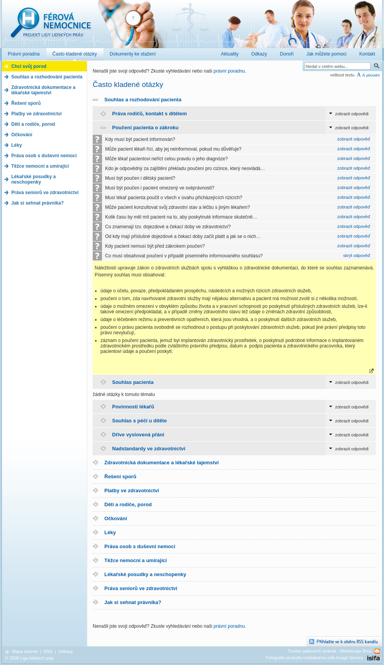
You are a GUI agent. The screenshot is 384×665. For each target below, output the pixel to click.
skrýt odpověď (356, 255)
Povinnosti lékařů (133, 407)
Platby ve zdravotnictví (131, 490)
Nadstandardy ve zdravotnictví (148, 448)
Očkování (115, 518)
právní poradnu (229, 71)
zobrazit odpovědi (351, 113)
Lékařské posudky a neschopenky (145, 574)
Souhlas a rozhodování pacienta (143, 99)
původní (373, 75)
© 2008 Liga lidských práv (29, 658)
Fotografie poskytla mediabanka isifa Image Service (314, 657)
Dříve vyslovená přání (138, 435)
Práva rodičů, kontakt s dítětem (149, 113)
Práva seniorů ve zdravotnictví (140, 588)
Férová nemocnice (50, 26)
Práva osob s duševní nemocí (139, 546)
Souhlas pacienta (133, 382)
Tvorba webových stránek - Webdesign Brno (330, 651)
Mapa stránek (25, 651)
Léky (110, 532)
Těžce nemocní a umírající (135, 560)
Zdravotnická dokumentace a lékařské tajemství (161, 462)
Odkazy (65, 651)
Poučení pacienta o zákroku (145, 127)
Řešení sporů (120, 476)
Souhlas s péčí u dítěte (139, 421)
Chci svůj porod (29, 66)
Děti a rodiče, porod (128, 504)
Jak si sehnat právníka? (132, 602)
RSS (48, 651)
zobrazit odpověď (353, 139)
